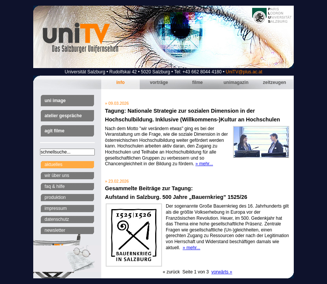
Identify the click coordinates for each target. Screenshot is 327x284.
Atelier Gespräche (63, 115)
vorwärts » (221, 272)
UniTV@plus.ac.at (244, 71)
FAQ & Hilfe (55, 186)
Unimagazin (236, 82)
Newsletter (55, 230)
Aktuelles (53, 164)
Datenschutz (57, 219)
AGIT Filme (55, 130)
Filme (197, 82)
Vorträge (159, 82)
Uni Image (55, 100)
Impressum (56, 208)
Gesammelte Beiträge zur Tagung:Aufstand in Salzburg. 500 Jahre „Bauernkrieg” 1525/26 (176, 192)
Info (120, 82)
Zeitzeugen (274, 82)
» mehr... (204, 163)
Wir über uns (57, 175)
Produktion (55, 197)
